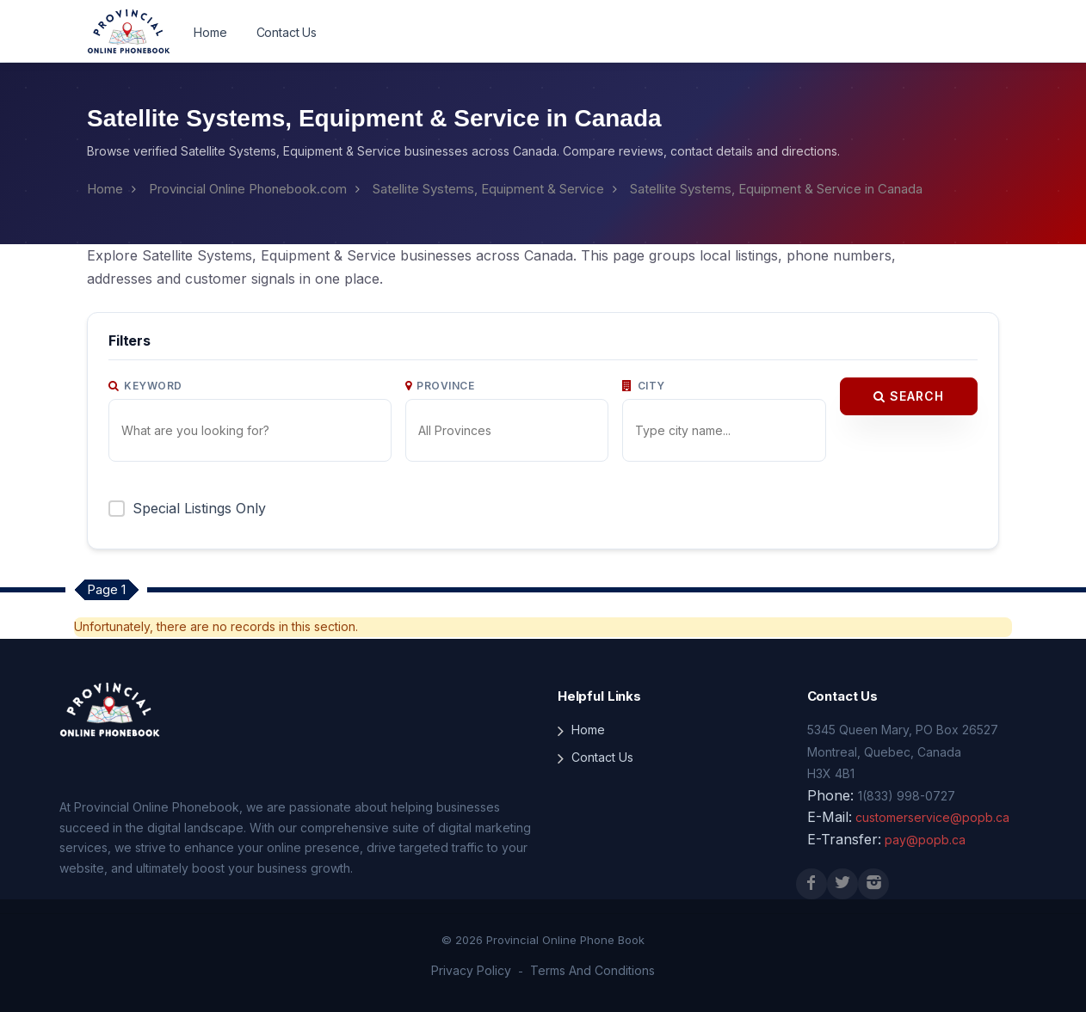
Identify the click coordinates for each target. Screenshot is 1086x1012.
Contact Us (287, 32)
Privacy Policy (471, 970)
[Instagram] (873, 883)
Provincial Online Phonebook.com (248, 189)
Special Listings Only (199, 508)
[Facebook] (811, 883)
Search (908, 396)
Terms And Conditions (592, 970)
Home (210, 32)
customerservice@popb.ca (932, 817)
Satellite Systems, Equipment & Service (488, 189)
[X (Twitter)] (842, 883)
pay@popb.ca (925, 839)
